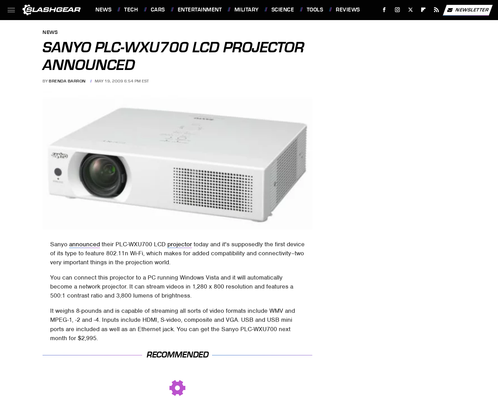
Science (282, 10)
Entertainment (200, 10)
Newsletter (467, 10)
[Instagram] (398, 10)
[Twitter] (410, 10)
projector (179, 244)
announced (84, 244)
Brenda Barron (67, 81)
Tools (315, 10)
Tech (131, 10)
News (103, 10)
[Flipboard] (423, 10)
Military (246, 10)
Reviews (348, 10)
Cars (158, 10)
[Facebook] (384, 10)
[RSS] (437, 10)
